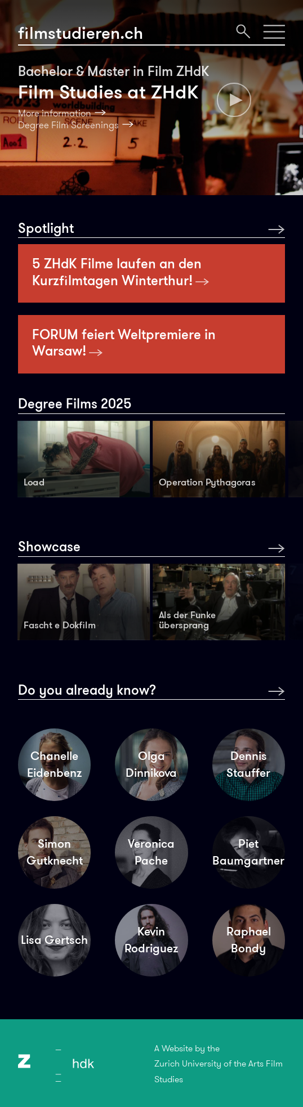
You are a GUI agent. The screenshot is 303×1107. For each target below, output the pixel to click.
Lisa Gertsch (54, 940)
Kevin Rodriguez (151, 940)
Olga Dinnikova (151, 764)
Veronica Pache (151, 852)
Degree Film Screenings (68, 125)
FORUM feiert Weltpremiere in (124, 343)
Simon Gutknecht (54, 852)
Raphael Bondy (248, 940)
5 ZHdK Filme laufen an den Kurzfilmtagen (121, 272)
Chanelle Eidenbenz (54, 764)
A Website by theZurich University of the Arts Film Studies (218, 1064)
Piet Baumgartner (248, 852)
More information (54, 113)
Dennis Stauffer (248, 764)
